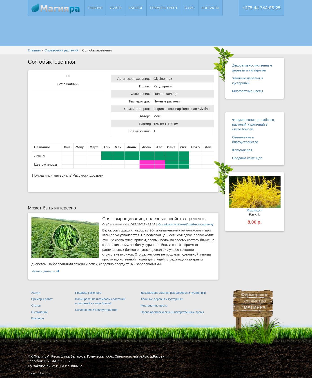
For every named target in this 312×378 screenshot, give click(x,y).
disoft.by (37, 373)
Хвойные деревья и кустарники (247, 80)
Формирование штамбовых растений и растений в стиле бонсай (253, 124)
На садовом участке (172, 224)
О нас (190, 8)
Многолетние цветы (247, 91)
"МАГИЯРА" (255, 307)
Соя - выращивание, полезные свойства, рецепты (154, 218)
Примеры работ (163, 8)
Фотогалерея (242, 150)
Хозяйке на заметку (199, 224)
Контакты (210, 8)
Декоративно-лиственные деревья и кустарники (252, 67)
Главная (95, 8)
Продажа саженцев (247, 158)
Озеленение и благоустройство (245, 139)
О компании (39, 312)
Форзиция (254, 210)
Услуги (115, 8)
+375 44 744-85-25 (261, 7)
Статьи (36, 305)
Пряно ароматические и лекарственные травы (172, 312)
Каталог (136, 8)
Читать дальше (45, 271)
